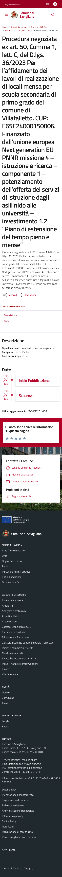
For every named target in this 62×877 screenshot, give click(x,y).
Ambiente (7, 606)
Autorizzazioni (9, 621)
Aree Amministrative (13, 550)
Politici (5, 566)
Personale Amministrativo (16, 572)
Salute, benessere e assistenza (19, 658)
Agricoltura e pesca (12, 600)
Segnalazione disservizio (15, 800)
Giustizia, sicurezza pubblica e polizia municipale (28, 643)
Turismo (6, 669)
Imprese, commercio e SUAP (17, 648)
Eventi (5, 726)
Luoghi (5, 721)
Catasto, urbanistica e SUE (16, 627)
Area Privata (9, 850)
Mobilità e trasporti (12, 653)
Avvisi (5, 703)
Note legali (8, 826)
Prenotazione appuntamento (18, 795)
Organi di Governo (12, 561)
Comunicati (8, 698)
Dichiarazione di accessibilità (17, 832)
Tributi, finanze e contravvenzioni (20, 664)
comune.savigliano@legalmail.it (25, 768)
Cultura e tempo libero (14, 632)
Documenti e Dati (11, 582)
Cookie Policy (9, 821)
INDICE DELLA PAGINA (31, 306)
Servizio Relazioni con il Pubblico (19, 760)
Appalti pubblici (10, 616)
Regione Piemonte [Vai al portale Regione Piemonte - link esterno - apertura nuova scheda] (12, 4)
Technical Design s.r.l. (24, 868)
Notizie (6, 692)
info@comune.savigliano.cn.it (25, 764)
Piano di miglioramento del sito (19, 837)
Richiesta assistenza (13, 805)
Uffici (4, 556)
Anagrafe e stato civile (14, 611)
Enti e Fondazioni (11, 577)
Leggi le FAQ (9, 789)
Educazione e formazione (15, 637)
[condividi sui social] (10, 295)
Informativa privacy (12, 816)
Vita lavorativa (10, 674)
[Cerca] (53, 15)
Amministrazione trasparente (18, 811)
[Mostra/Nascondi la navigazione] (7, 14)
